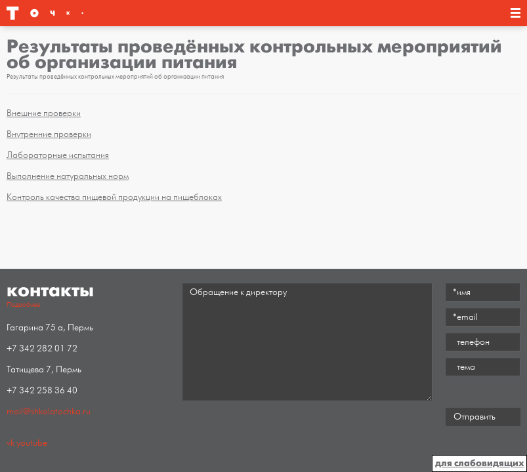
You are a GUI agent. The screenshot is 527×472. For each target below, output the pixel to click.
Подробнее (23, 305)
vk (10, 442)
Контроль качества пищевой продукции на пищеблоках (114, 197)
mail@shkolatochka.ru (49, 411)
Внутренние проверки (49, 134)
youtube (31, 442)
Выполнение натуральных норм (68, 176)
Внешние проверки (44, 113)
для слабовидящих (479, 463)
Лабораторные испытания (58, 155)
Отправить (474, 416)
